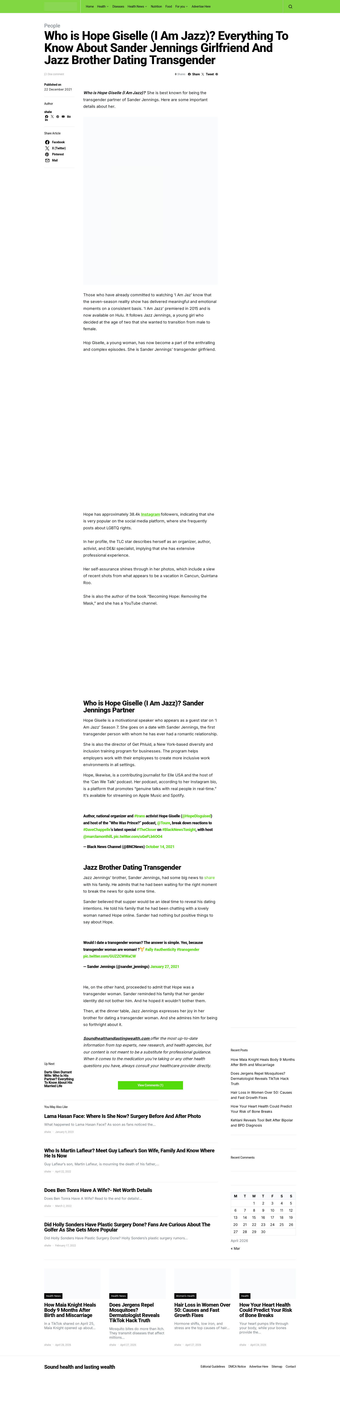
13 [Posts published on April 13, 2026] (235, 1217)
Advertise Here (201, 6)
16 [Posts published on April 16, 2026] (263, 1217)
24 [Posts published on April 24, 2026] (272, 1224)
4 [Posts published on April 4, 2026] (282, 1203)
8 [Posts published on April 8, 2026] (254, 1210)
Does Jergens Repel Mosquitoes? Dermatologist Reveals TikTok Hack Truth (260, 1078)
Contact (291, 1366)
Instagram (150, 514)
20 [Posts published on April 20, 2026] (235, 1224)
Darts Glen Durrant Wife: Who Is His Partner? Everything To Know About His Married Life (59, 1079)
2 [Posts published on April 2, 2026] (263, 1203)
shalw (48, 112)
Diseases (118, 6)
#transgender (188, 949)
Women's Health (185, 1296)
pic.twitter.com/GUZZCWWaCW (109, 956)
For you (180, 6)
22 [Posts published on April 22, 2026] (254, 1224)
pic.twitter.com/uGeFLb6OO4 (138, 836)
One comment (56, 74)
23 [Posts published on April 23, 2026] (263, 1224)
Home (90, 6)
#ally (149, 949)
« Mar (235, 1248)
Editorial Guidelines (213, 1366)
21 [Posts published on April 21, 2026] (245, 1224)
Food (168, 6)
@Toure (163, 823)
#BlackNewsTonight (179, 829)
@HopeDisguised (196, 816)
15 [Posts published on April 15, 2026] (254, 1217)
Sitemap (276, 1366)
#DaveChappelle (96, 829)
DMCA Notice (237, 1366)
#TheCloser (146, 829)
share (209, 877)
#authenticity (165, 949)
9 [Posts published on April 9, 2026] (263, 1210)
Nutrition (156, 6)
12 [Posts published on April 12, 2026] (291, 1210)
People (52, 26)
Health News (136, 6)
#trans (139, 816)
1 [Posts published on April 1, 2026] (254, 1203)
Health (101, 6)
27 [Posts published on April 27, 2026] (236, 1232)
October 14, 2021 (160, 846)
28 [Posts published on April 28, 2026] (245, 1232)
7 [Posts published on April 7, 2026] (245, 1210)
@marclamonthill (97, 836)
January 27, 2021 (164, 966)
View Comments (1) (150, 1085)
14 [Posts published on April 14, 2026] (245, 1217)
